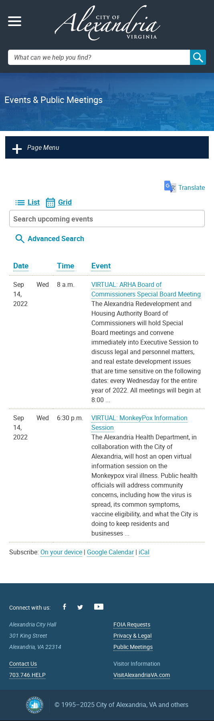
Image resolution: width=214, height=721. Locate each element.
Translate (184, 187)
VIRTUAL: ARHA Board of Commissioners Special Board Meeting (146, 289)
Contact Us (23, 663)
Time (65, 265)
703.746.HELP (27, 675)
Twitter (80, 607)
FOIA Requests (131, 624)
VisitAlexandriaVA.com (141, 675)
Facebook (64, 607)
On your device (61, 552)
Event (101, 265)
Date (20, 265)
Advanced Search (56, 238)
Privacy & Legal (132, 635)
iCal (144, 552)
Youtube (98, 607)
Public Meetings (133, 647)
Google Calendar (110, 552)
